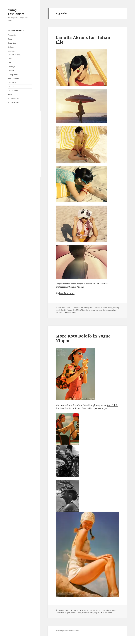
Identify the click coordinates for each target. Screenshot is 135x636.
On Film (11, 86)
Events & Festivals (14, 55)
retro (100, 310)
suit (109, 310)
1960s (105, 308)
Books (10, 39)
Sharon (76, 308)
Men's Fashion (13, 78)
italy (87, 310)
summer (74, 613)
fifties (78, 310)
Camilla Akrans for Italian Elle (83, 39)
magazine (93, 310)
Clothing (11, 47)
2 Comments (107, 613)
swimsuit (85, 613)
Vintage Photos (13, 98)
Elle (74, 310)
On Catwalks (12, 82)
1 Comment (71, 312)
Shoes (10, 94)
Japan (114, 610)
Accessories (12, 35)
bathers (98, 610)
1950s (99, 308)
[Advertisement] (24, 144)
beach (58, 310)
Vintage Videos (13, 102)
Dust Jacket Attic (66, 293)
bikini (109, 610)
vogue (96, 613)
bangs (110, 308)
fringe (83, 310)
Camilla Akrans (66, 310)
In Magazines (13, 74)
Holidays (11, 67)
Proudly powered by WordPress (67, 631)
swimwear (59, 312)
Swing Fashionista (16, 12)
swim (113, 310)
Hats (9, 63)
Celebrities (12, 43)
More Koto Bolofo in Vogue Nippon (83, 338)
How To (11, 71)
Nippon (67, 613)
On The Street (13, 90)
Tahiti (91, 613)
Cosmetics (11, 51)
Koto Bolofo (112, 405)
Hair (9, 59)
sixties (105, 310)
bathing (116, 308)
